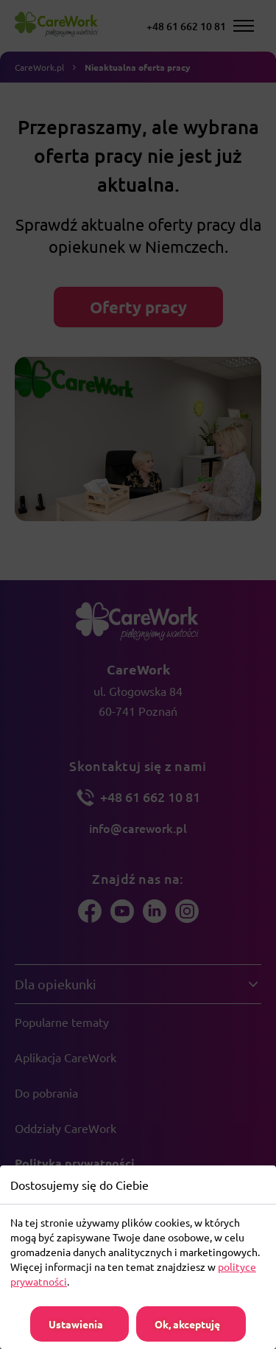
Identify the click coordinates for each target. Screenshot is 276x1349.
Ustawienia (76, 1324)
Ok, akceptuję (187, 1324)
